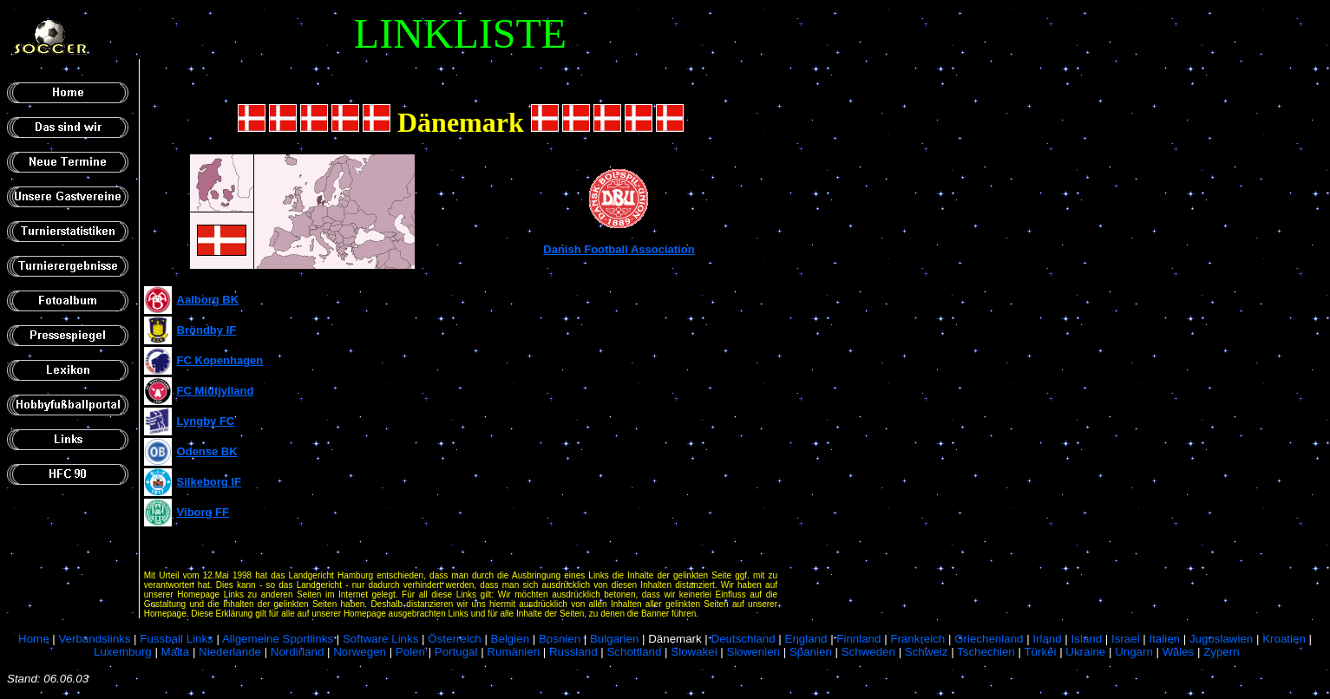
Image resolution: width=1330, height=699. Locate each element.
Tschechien (986, 651)
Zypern (1221, 651)
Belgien (510, 638)
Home (33, 638)
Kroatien (1284, 638)
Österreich (454, 638)
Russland (573, 651)
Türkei (1040, 651)
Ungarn (1134, 651)
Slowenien (754, 651)
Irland (1046, 638)
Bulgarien (614, 638)
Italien (1164, 638)
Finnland (858, 638)
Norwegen (359, 651)
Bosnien (559, 638)
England (806, 638)
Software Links (380, 638)
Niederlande (230, 651)
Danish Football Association (618, 249)
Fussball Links (176, 638)
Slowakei (694, 651)
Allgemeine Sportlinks (277, 638)
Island (1087, 638)
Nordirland (297, 651)
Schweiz (926, 651)
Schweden (868, 651)
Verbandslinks (94, 638)
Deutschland (743, 638)
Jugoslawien (1221, 638)
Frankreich (917, 638)
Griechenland (988, 638)
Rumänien (513, 651)
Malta (175, 651)
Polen (410, 651)
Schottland (633, 651)
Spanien (810, 651)
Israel (1125, 638)
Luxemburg (123, 651)
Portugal (456, 651)
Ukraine (1085, 651)
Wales (1179, 651)
